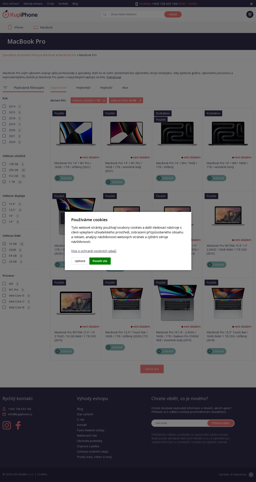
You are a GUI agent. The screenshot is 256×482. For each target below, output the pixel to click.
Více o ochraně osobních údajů (93, 251)
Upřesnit (80, 261)
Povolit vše (100, 261)
